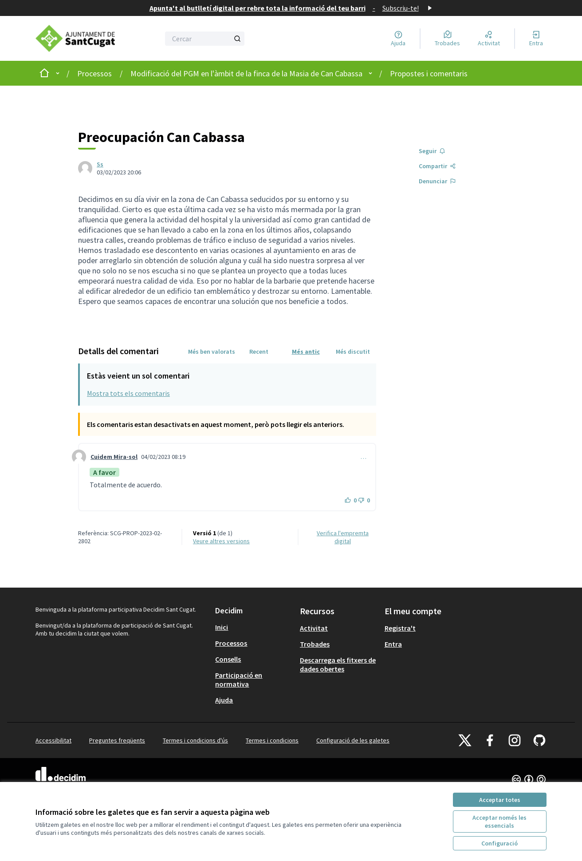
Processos (94, 73)
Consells (228, 659)
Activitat (314, 628)
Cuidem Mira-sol (114, 457)
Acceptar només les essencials (499, 821)
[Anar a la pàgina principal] (75, 38)
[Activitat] (488, 38)
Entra (393, 644)
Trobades (315, 644)
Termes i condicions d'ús (195, 740)
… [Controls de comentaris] (363, 457)
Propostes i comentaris (429, 73)
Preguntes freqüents (117, 740)
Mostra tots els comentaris (128, 393)
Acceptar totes (499, 800)
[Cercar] (204, 39)
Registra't (400, 628)
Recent (258, 351)
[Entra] (536, 38)
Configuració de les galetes (352, 740)
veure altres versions (221, 541)
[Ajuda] (398, 38)
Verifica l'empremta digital (343, 537)
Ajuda (224, 699)
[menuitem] (254, 627)
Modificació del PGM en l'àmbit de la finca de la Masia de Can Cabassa (246, 73)
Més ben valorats (211, 351)
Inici (221, 627)
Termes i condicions (272, 740)
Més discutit (353, 351)
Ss (100, 164)
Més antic (306, 351)
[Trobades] (447, 38)
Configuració (499, 843)
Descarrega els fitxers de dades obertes (338, 664)
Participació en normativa (238, 679)
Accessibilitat (53, 740)
